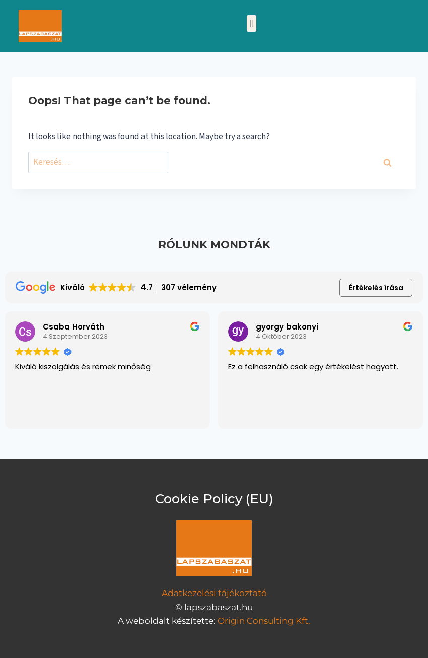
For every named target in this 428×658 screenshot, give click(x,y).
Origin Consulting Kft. (264, 621)
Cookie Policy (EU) (214, 499)
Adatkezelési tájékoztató (214, 593)
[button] (251, 23)
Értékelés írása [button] (376, 288)
